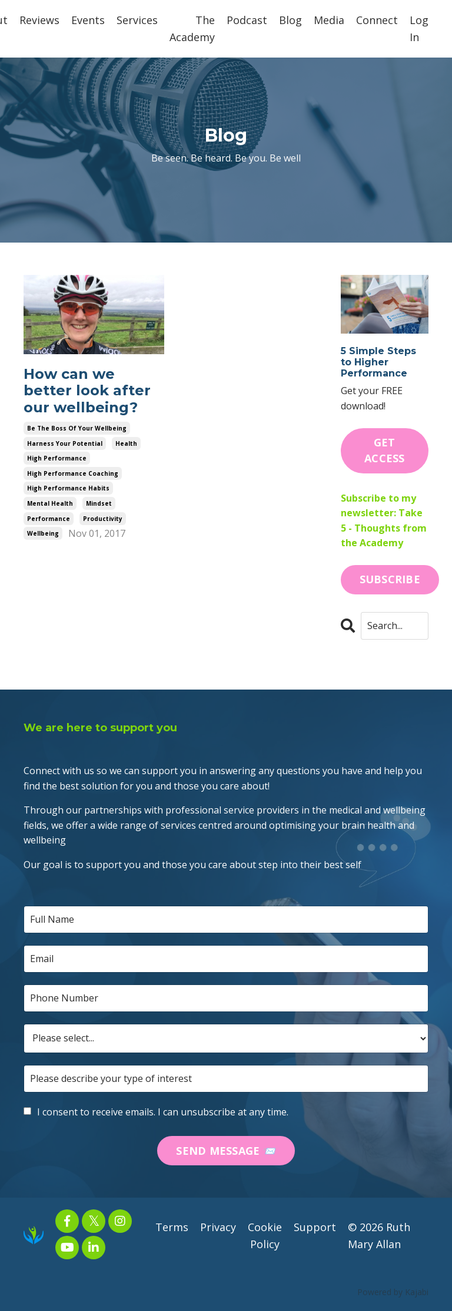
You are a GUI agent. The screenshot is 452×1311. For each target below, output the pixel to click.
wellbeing (43, 533)
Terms (171, 1228)
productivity (102, 519)
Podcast (247, 20)
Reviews (39, 20)
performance (48, 519)
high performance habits (68, 489)
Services (137, 20)
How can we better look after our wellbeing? (87, 391)
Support (315, 1228)
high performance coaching (72, 473)
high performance (57, 458)
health (126, 443)
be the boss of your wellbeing (77, 428)
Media (329, 20)
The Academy (192, 28)
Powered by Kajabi (392, 1291)
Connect (377, 20)
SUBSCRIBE (390, 579)
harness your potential (64, 443)
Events (88, 20)
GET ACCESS (384, 450)
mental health (50, 503)
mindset (99, 503)
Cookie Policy (265, 1236)
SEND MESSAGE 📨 (226, 1151)
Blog (290, 20)
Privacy (218, 1228)
